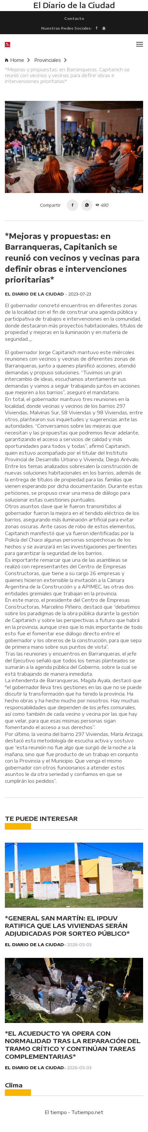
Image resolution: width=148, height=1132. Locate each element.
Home (17, 60)
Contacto (74, 18)
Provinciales (50, 60)
